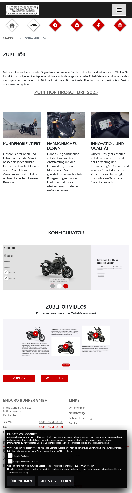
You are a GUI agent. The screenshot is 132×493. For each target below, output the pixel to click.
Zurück (19, 378)
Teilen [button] (53, 378)
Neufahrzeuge (77, 413)
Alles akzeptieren (56, 481)
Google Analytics (21, 456)
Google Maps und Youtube (25, 461)
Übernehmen (21, 481)
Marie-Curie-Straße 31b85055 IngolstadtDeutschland (17, 411)
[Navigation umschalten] (119, 10)
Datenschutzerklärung (98, 442)
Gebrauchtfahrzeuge (81, 418)
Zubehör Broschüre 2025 (66, 92)
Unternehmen (77, 407)
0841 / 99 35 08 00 (51, 421)
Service (73, 423)
